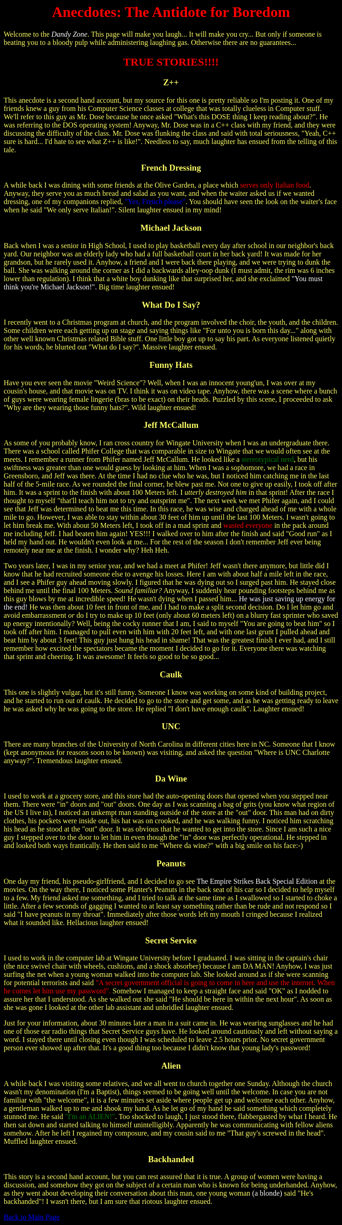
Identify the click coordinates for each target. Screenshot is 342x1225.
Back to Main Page (32, 1217)
